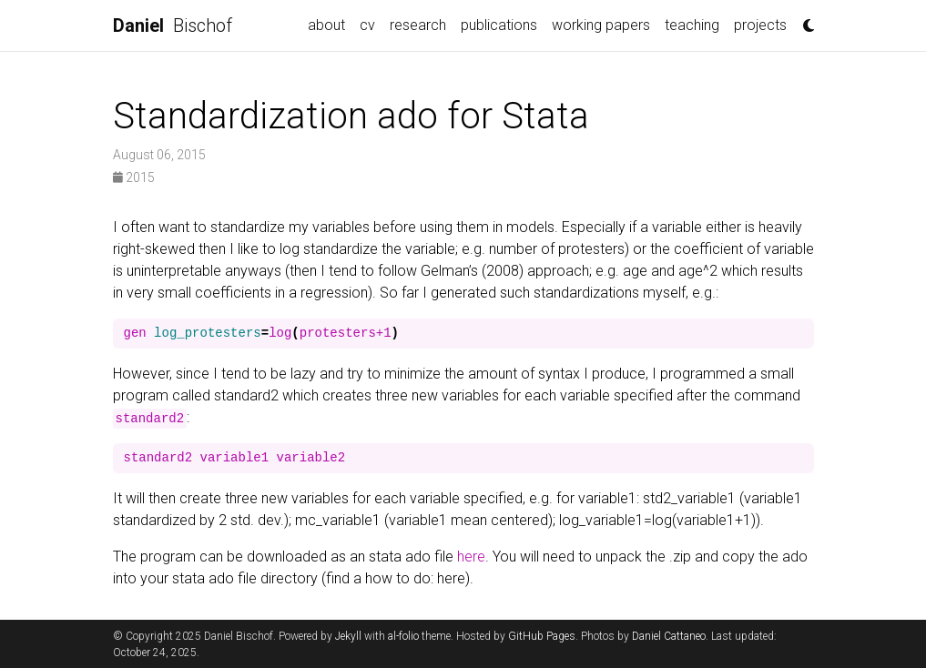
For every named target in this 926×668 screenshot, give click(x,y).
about (326, 25)
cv (367, 25)
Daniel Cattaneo (669, 636)
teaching (692, 25)
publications (499, 25)
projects (760, 25)
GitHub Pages (541, 636)
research (418, 25)
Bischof (172, 25)
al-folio (403, 636)
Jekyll (348, 636)
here (471, 556)
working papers (601, 25)
